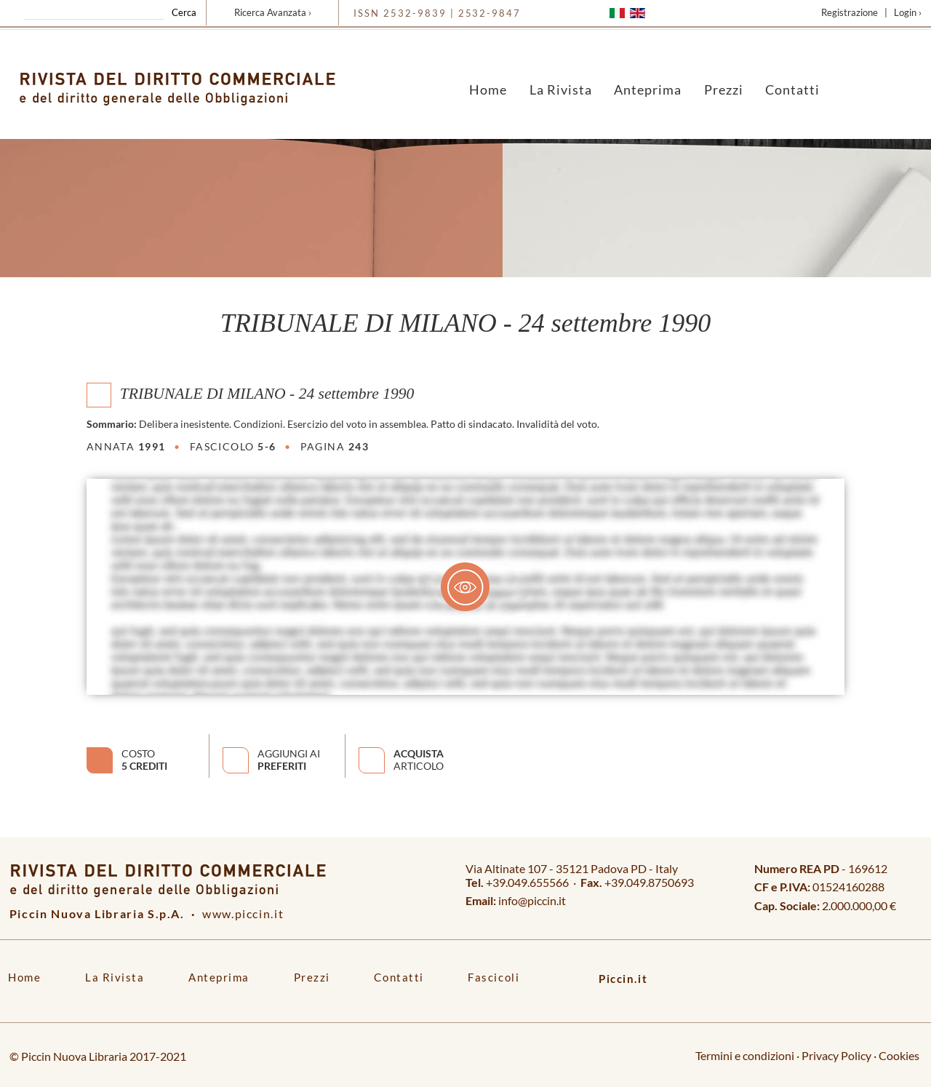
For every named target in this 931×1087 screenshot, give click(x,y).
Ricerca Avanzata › (272, 12)
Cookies (899, 1055)
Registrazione (849, 12)
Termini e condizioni (744, 1055)
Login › (908, 12)
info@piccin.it (532, 900)
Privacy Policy (836, 1055)
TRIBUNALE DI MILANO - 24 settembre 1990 (267, 393)
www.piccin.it (243, 913)
